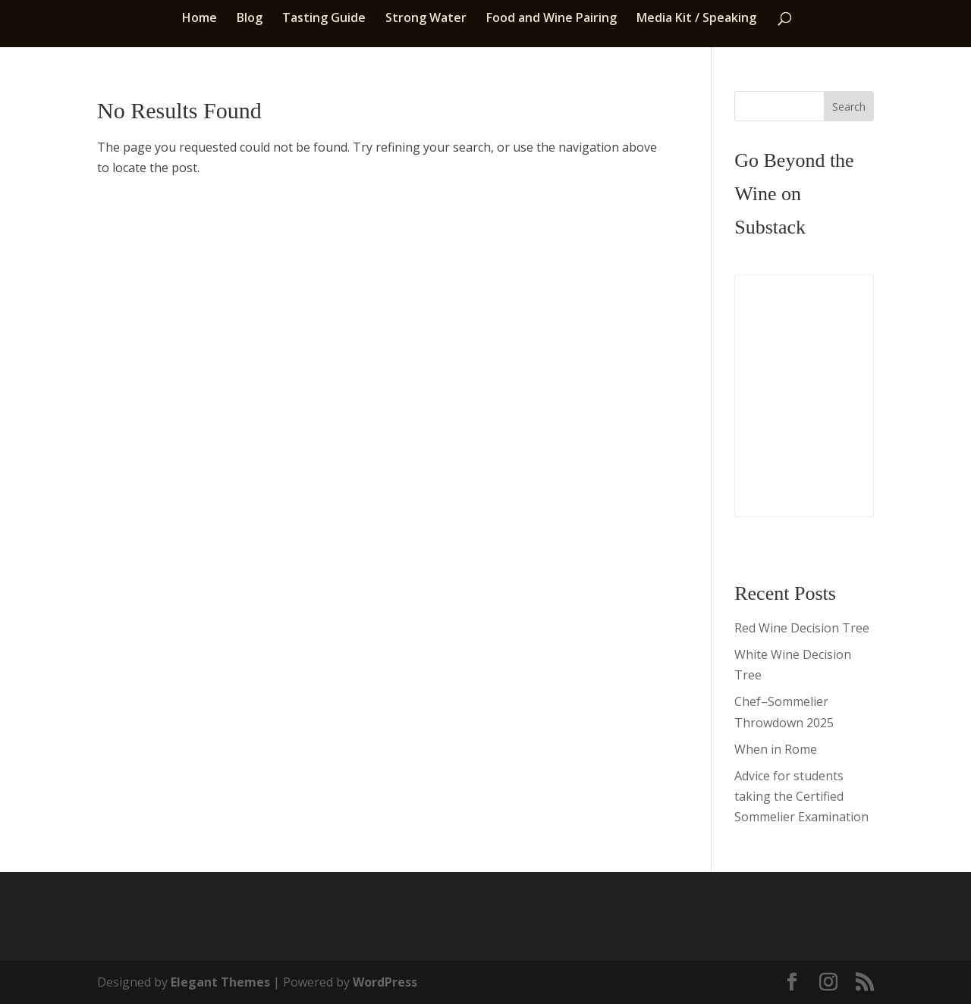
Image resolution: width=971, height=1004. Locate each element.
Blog (249, 19)
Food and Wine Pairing (551, 19)
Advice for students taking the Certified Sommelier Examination (801, 796)
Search (849, 106)
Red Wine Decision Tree (801, 628)
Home (199, 19)
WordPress (385, 982)
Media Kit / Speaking (696, 19)
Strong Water (426, 19)
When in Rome (775, 749)
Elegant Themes (220, 982)
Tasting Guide (324, 19)
